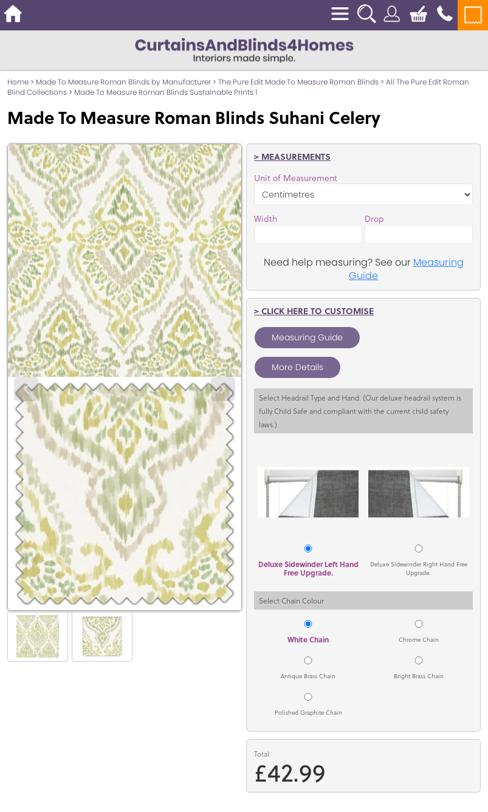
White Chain (308, 639)
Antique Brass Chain (308, 676)
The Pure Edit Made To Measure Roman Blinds (298, 82)
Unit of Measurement (295, 178)
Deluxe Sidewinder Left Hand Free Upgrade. (308, 568)
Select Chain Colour (291, 600)
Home (18, 82)
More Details (297, 367)
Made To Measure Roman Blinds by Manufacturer (123, 82)
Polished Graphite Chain (308, 712)
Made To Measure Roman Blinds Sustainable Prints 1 (166, 92)
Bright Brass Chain (419, 676)
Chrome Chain (419, 639)
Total (261, 754)
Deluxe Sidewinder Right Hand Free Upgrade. (418, 568)
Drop (374, 219)
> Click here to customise (314, 310)
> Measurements (292, 156)
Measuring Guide (307, 337)
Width (265, 219)
